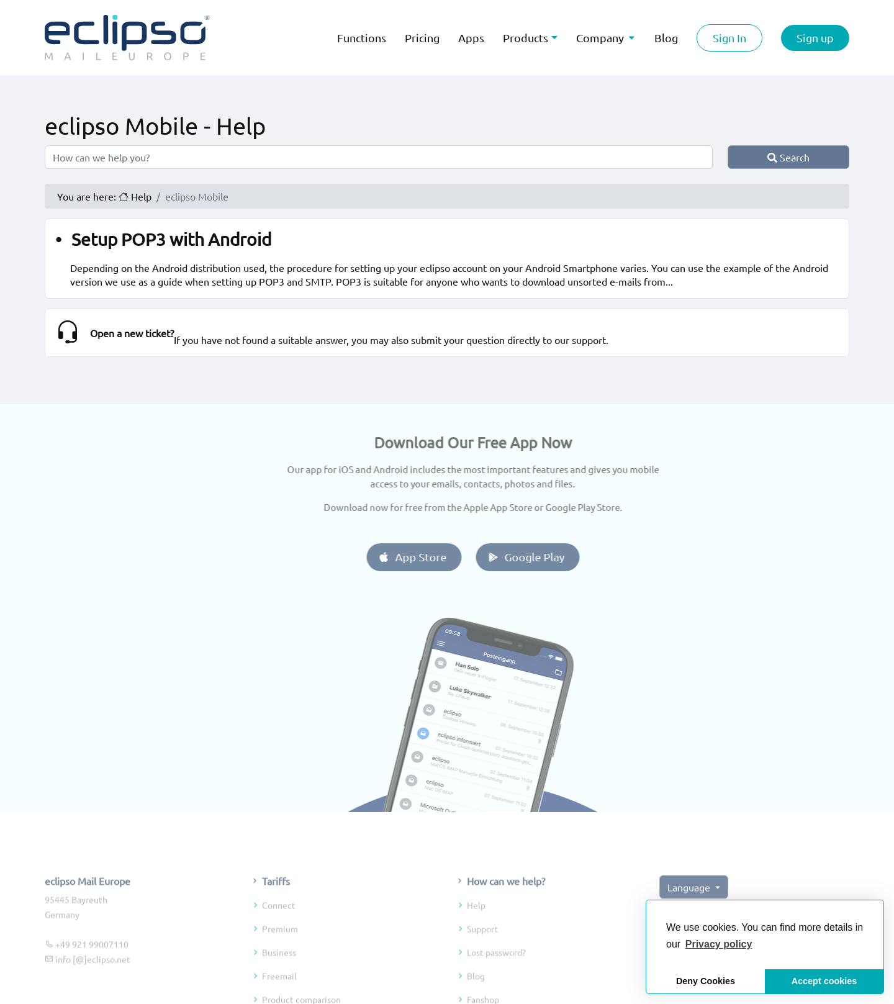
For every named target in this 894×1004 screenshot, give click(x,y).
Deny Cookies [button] (705, 981)
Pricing (422, 37)
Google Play (556, 556)
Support (482, 960)
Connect (279, 936)
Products (525, 37)
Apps (471, 37)
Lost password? (496, 983)
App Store (443, 556)
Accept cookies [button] (824, 981)
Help (476, 936)
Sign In (729, 37)
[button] (719, 944)
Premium (280, 960)
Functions (361, 37)
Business (279, 983)
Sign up (815, 37)
